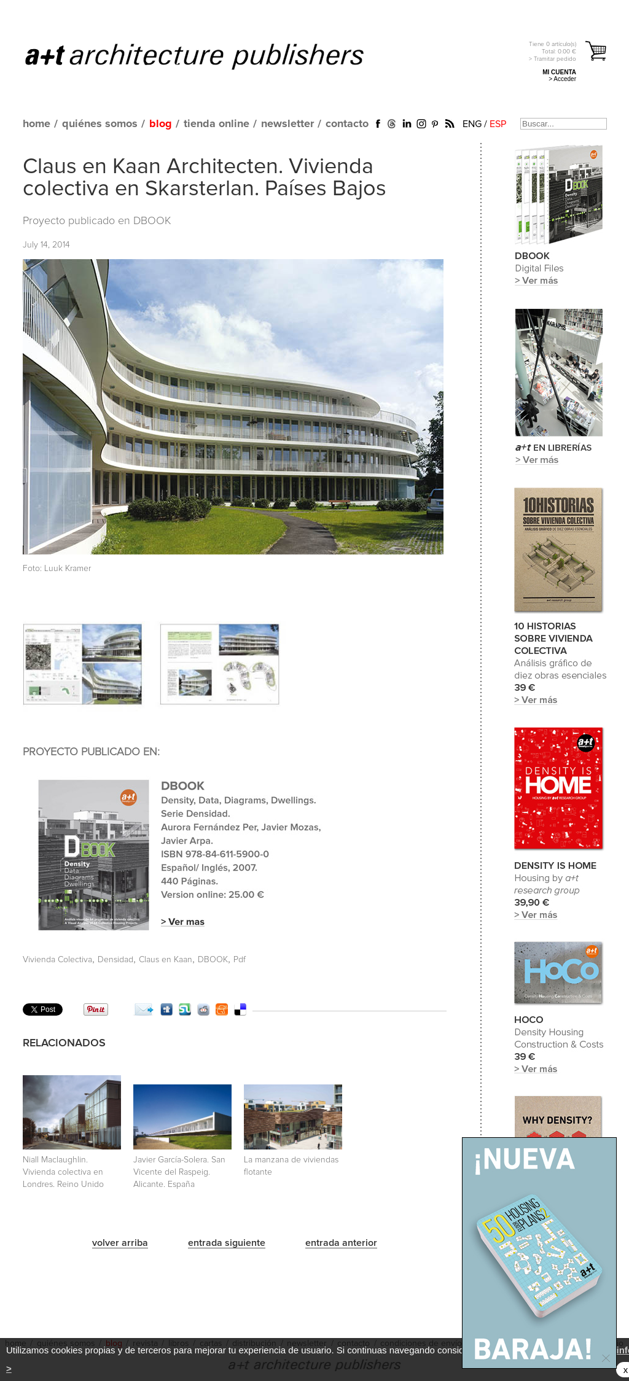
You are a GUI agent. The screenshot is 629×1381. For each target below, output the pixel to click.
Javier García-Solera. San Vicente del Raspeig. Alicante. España (179, 1172)
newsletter (287, 124)
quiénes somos (100, 124)
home (36, 124)
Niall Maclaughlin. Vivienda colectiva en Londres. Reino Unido (63, 1172)
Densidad (115, 959)
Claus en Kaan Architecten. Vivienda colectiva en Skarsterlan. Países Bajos (204, 178)
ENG (472, 124)
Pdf (239, 959)
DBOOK (152, 221)
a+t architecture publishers (210, 56)
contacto (347, 124)
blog (160, 124)
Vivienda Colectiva (57, 959)
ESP (498, 124)
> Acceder (562, 79)
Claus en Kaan (165, 959)
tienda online (216, 124)
